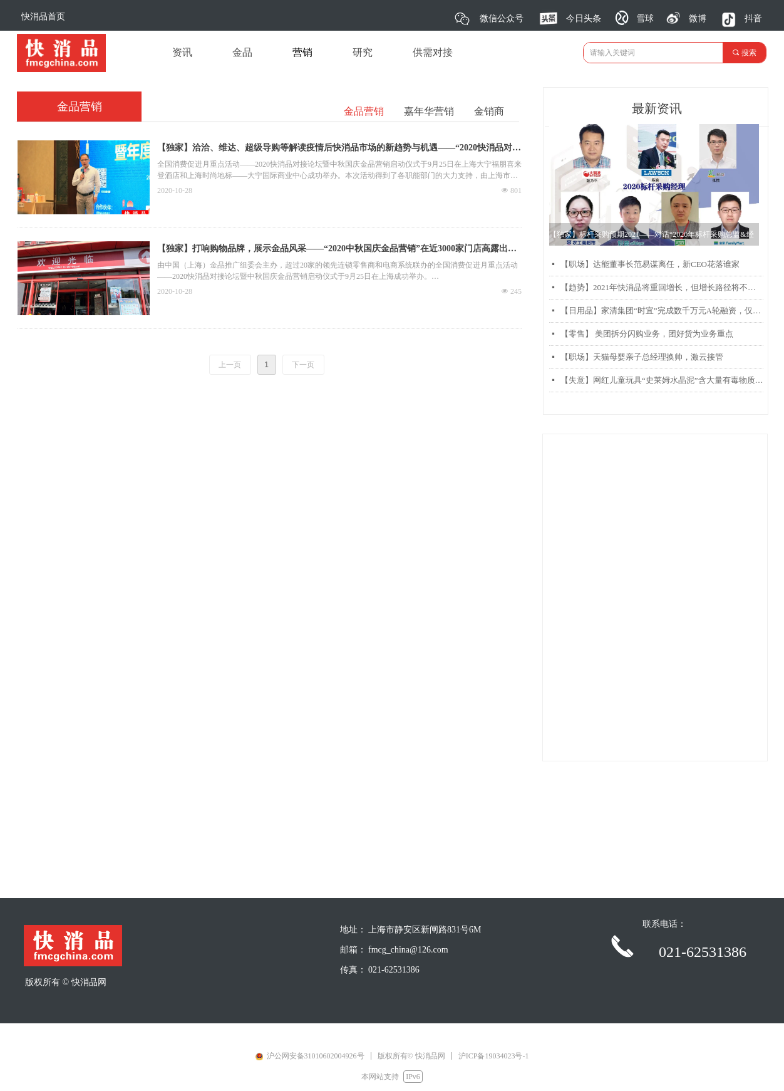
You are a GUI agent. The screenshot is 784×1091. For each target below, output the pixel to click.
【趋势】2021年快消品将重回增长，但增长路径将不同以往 (661, 287)
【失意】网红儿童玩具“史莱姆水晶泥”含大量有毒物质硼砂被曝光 (661, 380)
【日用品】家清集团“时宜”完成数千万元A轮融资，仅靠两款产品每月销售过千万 (661, 310)
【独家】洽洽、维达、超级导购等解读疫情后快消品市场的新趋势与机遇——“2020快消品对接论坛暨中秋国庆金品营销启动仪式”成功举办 (339, 149)
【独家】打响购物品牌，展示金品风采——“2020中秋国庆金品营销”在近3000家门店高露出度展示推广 (337, 250)
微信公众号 (502, 18)
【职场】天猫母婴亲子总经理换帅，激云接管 (641, 357)
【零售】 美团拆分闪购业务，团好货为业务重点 (646, 333)
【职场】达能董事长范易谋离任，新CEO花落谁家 (650, 264)
